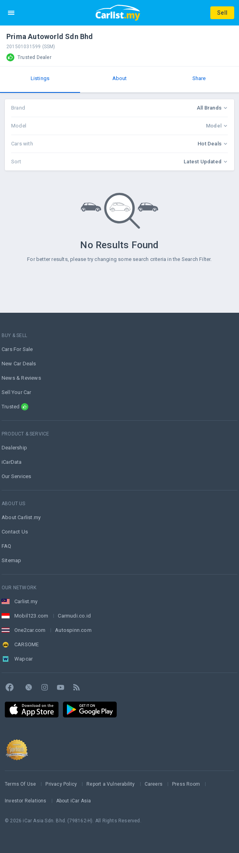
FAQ (7, 546)
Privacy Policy (61, 784)
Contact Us (15, 532)
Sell (222, 13)
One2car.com (29, 630)
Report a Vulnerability (110, 784)
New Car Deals (19, 364)
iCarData (12, 462)
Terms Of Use (20, 784)
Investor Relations (26, 801)
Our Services (16, 476)
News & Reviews (21, 378)
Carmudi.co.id (74, 616)
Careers (154, 784)
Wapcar (23, 659)
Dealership (14, 448)
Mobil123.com (31, 616)
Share (199, 78)
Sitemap (11, 560)
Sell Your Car (16, 392)
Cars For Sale (17, 349)
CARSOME (26, 644)
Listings (40, 78)
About (119, 78)
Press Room (186, 784)
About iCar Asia (73, 801)
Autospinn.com (73, 630)
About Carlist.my (21, 517)
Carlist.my (25, 601)
